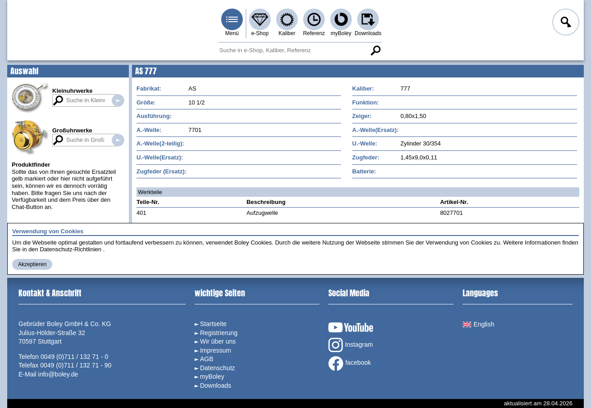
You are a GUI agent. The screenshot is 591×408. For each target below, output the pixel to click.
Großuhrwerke (72, 130)
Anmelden (564, 23)
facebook (349, 363)
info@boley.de (58, 374)
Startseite (213, 323)
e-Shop (260, 33)
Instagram (350, 345)
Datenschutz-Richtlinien (70, 249)
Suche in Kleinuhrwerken (118, 100)
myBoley (341, 33)
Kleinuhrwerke (72, 90)
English (478, 324)
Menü (232, 33)
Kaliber (286, 33)
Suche (375, 50)
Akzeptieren (32, 264)
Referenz (314, 33)
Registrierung (218, 332)
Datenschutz (217, 368)
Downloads (368, 33)
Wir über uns (218, 341)
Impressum (215, 350)
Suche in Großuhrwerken (118, 140)
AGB (207, 359)
